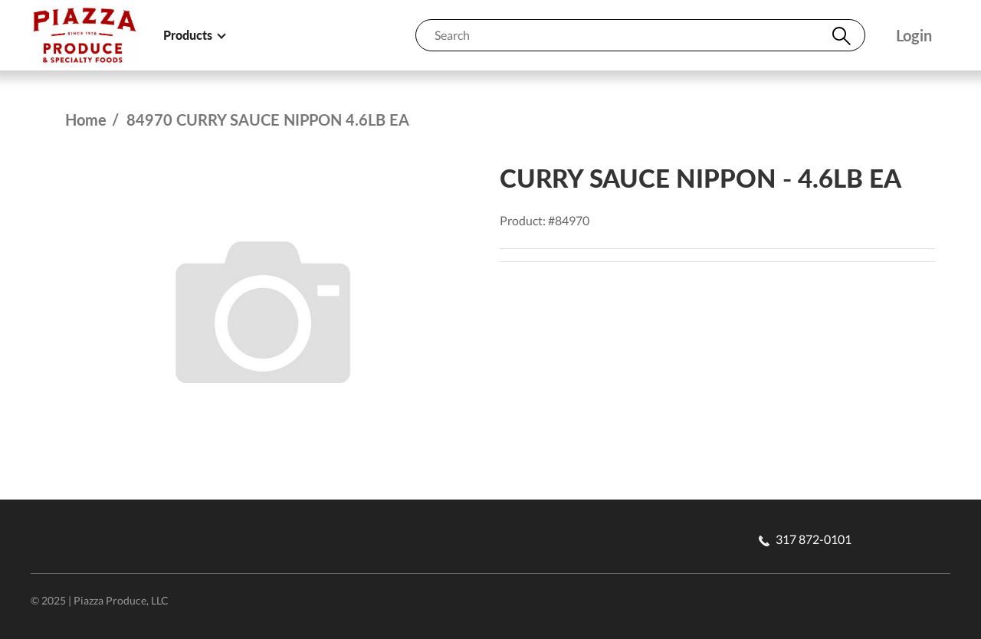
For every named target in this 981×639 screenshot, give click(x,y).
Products (194, 35)
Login (914, 35)
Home (86, 119)
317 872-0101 (805, 539)
